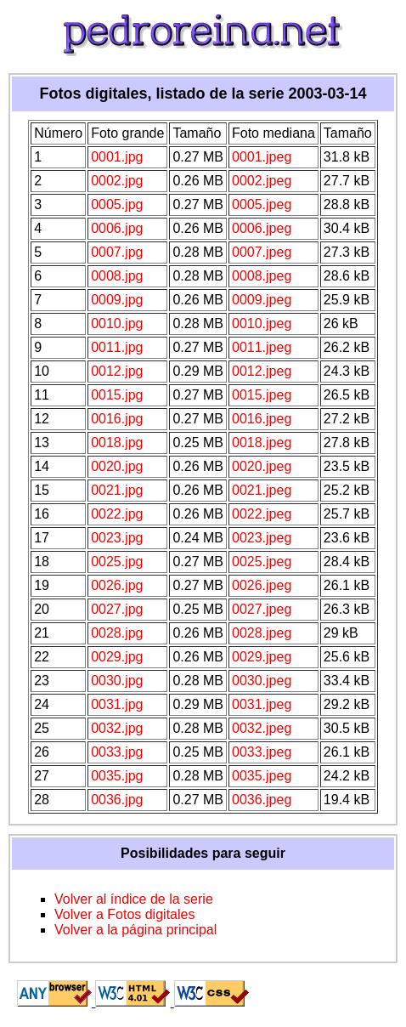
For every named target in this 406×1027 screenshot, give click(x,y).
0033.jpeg (261, 752)
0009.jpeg (261, 299)
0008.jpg (117, 276)
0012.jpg (117, 371)
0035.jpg (117, 776)
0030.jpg (117, 680)
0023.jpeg (261, 538)
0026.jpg (117, 585)
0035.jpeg (261, 776)
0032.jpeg (261, 728)
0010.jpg (117, 323)
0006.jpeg (261, 228)
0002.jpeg (261, 180)
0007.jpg (117, 252)
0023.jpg (117, 538)
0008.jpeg (261, 276)
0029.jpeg (261, 657)
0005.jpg (117, 204)
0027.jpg (117, 609)
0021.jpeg (261, 490)
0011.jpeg (261, 347)
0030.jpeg (261, 680)
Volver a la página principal (135, 929)
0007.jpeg (261, 252)
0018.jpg (117, 442)
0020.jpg (117, 466)
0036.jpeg (261, 799)
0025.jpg (117, 561)
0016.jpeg (261, 418)
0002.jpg (117, 180)
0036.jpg (117, 799)
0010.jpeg (261, 323)
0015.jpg (117, 395)
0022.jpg (117, 514)
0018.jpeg (261, 442)
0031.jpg (117, 704)
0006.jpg (117, 228)
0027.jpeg (261, 609)
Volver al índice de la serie (133, 899)
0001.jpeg (261, 157)
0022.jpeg (261, 514)
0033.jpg (117, 752)
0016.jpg (117, 418)
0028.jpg (117, 633)
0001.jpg (117, 157)
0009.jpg (117, 299)
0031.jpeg (261, 704)
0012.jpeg (261, 371)
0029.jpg (117, 657)
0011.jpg (117, 347)
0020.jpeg (261, 466)
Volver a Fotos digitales (124, 914)
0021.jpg (117, 490)
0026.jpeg (261, 585)
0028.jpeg (261, 633)
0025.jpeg (261, 561)
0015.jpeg (261, 395)
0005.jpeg (261, 204)
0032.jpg (117, 728)
